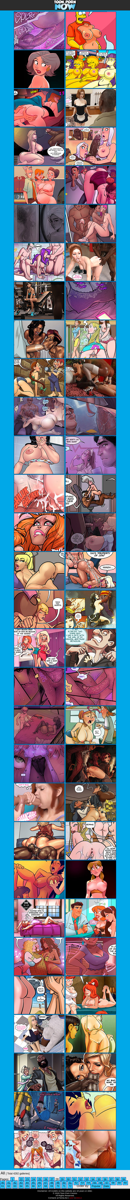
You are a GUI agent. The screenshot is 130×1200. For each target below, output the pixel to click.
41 (8, 1182)
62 (8, 1186)
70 (57, 1186)
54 (88, 1182)
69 (51, 1186)
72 (70, 1186)
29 (62, 1179)
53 (82, 1182)
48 (51, 1182)
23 (27, 1179)
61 (2, 1186)
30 (68, 1179)
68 (45, 1186)
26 (45, 1179)
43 (21, 1182)
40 (2, 1182)
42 (15, 1182)
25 (39, 1179)
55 (94, 1182)
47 (45, 1182)
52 (76, 1182)
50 (64, 1182)
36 (105, 1179)
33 (86, 1179)
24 (33, 1179)
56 (100, 1182)
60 (125, 1182)
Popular (96, 1186)
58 (113, 1182)
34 (92, 1179)
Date (106, 1186)
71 (64, 1186)
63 (15, 1186)
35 (99, 1179)
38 (117, 1179)
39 (123, 1179)
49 (57, 1182)
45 (33, 1182)
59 (119, 1182)
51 (70, 1182)
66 (33, 1186)
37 (111, 1179)
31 (74, 1179)
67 (39, 1186)
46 (39, 1182)
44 (27, 1182)
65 (27, 1186)
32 (80, 1179)
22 (21, 1179)
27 (52, 1179)
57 (106, 1182)
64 (21, 1186)
